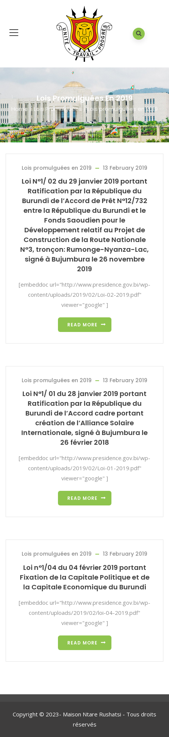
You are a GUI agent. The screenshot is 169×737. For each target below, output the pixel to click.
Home (19, 109)
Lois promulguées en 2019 (57, 168)
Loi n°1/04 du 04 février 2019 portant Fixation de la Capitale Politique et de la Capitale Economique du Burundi (85, 577)
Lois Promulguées (58, 109)
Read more (82, 324)
